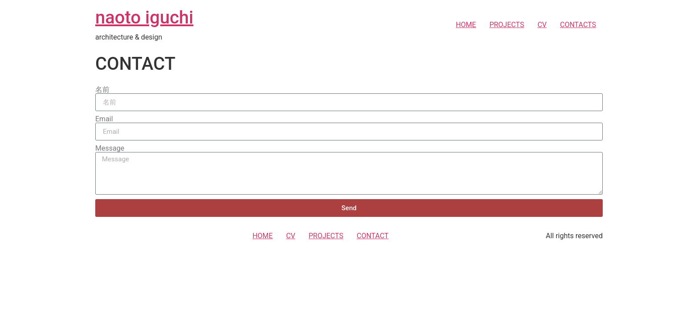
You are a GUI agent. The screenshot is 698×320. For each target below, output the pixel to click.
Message (109, 148)
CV (542, 24)
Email (104, 119)
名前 (102, 89)
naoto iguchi (144, 17)
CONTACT (373, 236)
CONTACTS (578, 24)
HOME (466, 24)
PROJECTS (506, 24)
